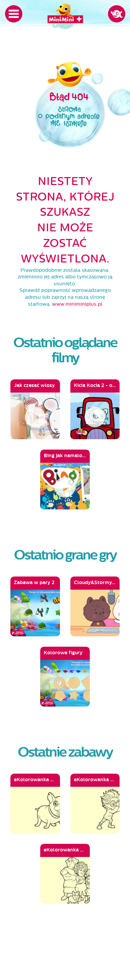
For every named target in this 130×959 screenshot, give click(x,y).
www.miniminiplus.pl (77, 304)
